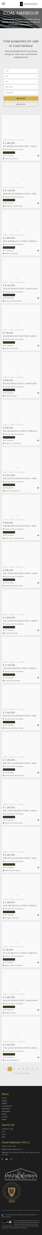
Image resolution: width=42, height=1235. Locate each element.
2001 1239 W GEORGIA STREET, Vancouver (21, 621)
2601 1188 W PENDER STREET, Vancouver (21, 811)
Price (7, 71)
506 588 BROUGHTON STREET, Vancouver (21, 336)
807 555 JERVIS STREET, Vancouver (20, 384)
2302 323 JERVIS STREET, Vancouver (20, 289)
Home (4, 1098)
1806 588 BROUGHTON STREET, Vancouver (21, 526)
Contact (5, 1117)
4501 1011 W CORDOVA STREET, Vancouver (21, 763)
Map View (21, 104)
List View (21, 98)
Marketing (6, 1109)
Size (6, 81)
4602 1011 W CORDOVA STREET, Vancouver (21, 716)
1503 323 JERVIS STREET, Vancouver (20, 1001)
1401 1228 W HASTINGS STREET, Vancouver (21, 573)
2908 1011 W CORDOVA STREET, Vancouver (21, 194)
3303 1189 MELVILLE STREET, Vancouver (21, 906)
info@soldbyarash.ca (14, 1149)
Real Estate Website (29, 1215)
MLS (3, 1137)
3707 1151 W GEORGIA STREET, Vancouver (21, 1048)
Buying (4, 1101)
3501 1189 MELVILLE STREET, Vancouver (21, 241)
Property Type (7, 1129)
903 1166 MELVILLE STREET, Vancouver (21, 431)
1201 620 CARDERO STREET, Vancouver (21, 668)
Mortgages (6, 1111)
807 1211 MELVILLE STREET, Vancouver (21, 953)
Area (4, 1134)
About (4, 1114)
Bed (6, 76)
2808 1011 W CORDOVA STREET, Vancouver (21, 858)
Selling (4, 1103)
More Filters (9, 87)
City (3, 1132)
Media (4, 1119)
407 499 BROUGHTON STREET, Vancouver (21, 146)
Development (7, 1106)
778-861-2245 (11, 1146)
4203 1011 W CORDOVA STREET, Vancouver (21, 478)
